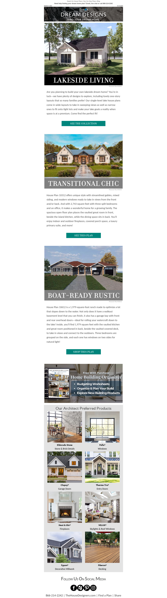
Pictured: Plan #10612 (115, 301)
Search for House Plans (74, 1)
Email (88, 3)
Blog (98, 1)
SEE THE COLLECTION (83, 123)
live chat (94, 3)
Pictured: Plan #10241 (115, 86)
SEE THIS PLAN (83, 235)
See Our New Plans (89, 1)
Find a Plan (105, 595)
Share (117, 595)
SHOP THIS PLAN (83, 352)
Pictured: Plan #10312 (115, 190)
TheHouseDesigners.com (80, 595)
